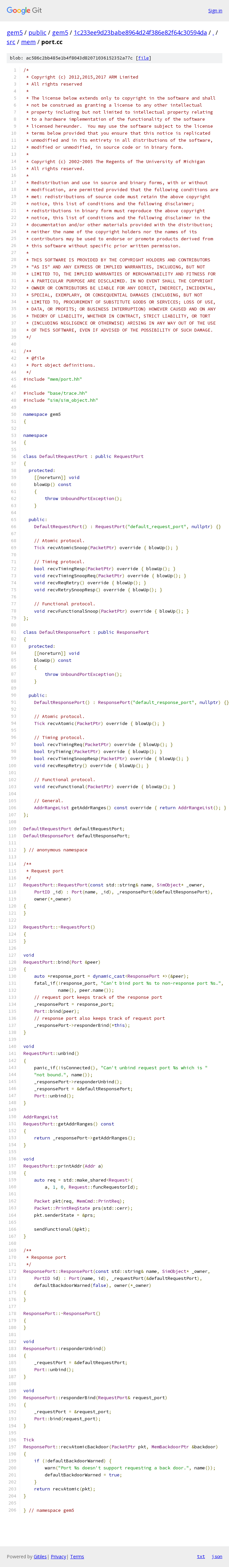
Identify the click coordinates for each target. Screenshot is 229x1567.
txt (201, 1556)
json (217, 1556)
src (11, 42)
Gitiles (40, 1556)
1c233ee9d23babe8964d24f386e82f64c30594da (140, 32)
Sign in (215, 10)
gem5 (15, 32)
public (37, 32)
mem (28, 42)
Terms (77, 1556)
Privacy (58, 1556)
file (143, 58)
